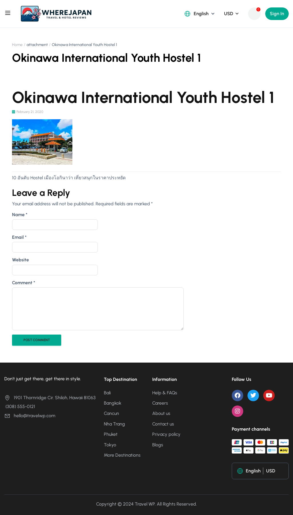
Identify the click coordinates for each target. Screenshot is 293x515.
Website (20, 260)
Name (19, 214)
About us (161, 413)
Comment (23, 282)
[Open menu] (8, 13)
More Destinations (122, 455)
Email (19, 237)
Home (17, 44)
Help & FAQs (164, 392)
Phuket (111, 434)
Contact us (163, 424)
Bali (107, 392)
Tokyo (110, 445)
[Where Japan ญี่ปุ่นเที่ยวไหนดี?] (56, 13)
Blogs (157, 445)
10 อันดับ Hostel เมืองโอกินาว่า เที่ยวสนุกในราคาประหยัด (69, 177)
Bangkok (112, 403)
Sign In (277, 13)
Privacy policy (166, 434)
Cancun (111, 413)
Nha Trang (114, 424)
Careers (160, 403)
